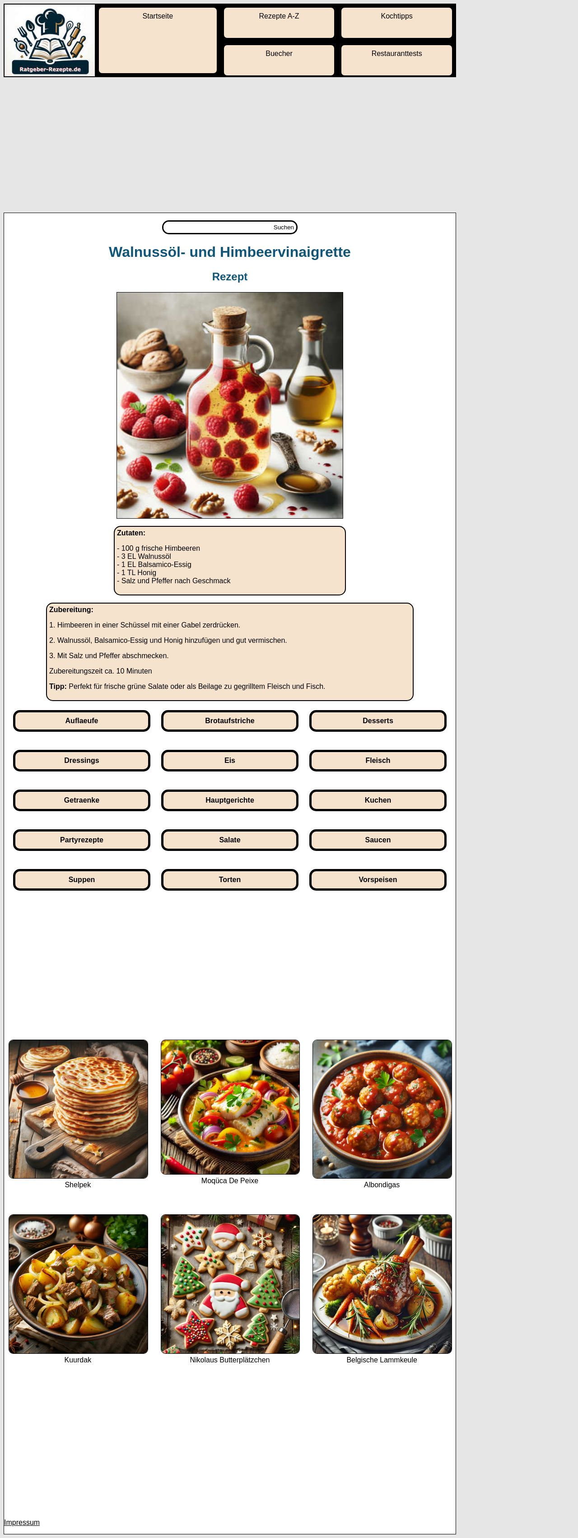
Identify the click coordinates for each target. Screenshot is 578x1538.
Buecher (279, 53)
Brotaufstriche (229, 721)
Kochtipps (397, 16)
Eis (229, 760)
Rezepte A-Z (279, 16)
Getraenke (81, 800)
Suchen (284, 227)
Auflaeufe (81, 721)
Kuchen (378, 800)
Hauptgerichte (229, 800)
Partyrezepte (81, 840)
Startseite (158, 16)
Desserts (378, 721)
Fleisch (377, 760)
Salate (229, 840)
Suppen (82, 879)
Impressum (22, 1522)
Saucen (378, 840)
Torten (230, 879)
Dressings (81, 760)
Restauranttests (397, 53)
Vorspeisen (378, 879)
